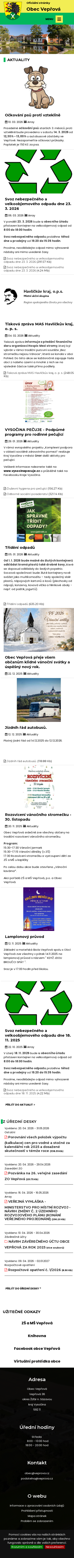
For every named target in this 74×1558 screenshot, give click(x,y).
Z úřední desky (19, 1121)
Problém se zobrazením (37, 1521)
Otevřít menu (59, 19)
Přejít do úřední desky (23, 1288)
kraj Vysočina (37, 1404)
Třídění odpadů (17, 604)
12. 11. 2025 (13, 943)
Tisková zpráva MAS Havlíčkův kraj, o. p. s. (35, 373)
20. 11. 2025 (13, 826)
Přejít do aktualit (20, 1104)
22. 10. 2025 (14, 1047)
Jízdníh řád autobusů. (22, 761)
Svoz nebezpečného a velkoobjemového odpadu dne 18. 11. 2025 (34, 1091)
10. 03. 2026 (14, 122)
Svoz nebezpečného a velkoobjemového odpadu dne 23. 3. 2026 (34, 260)
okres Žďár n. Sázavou (37, 1399)
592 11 (37, 1409)
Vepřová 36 (37, 1394)
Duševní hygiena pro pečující (27, 488)
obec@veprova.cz (37, 1473)
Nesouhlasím (55, 1547)
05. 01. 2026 (14, 554)
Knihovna (37, 1335)
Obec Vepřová (37, 1389)
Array (29, 122)
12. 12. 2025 (13, 734)
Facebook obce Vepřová (37, 1348)
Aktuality (32, 335)
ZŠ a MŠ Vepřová (37, 1323)
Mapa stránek (37, 1516)
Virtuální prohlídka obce (37, 1361)
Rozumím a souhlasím (27, 1547)
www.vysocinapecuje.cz (22, 471)
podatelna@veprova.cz (37, 1478)
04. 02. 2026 (14, 335)
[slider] (37, 11)
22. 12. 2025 (13, 673)
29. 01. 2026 (14, 441)
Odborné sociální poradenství (27, 494)
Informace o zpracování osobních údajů (37, 1505)
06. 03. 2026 (14, 215)
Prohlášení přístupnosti (37, 1511)
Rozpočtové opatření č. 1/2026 (34, 1270)
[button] (5, 39)
